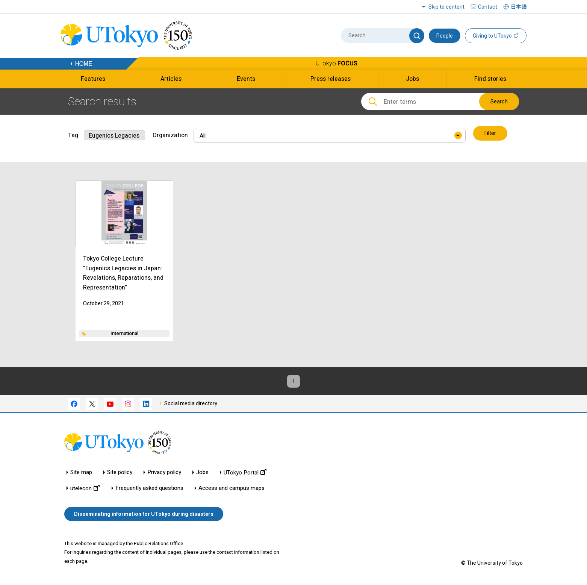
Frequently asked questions (149, 490)
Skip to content (446, 6)
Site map (81, 474)
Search (499, 101)
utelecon (85, 489)
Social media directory (190, 405)
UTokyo (336, 63)
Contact (487, 6)
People (444, 36)
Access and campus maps (231, 490)
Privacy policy (164, 474)
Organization (170, 133)
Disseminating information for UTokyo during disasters (143, 515)
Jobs (202, 474)
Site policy (119, 474)
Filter (490, 133)
